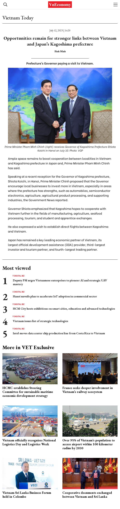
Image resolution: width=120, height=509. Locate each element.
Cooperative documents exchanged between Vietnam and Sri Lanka (87, 495)
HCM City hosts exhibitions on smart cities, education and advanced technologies (64, 308)
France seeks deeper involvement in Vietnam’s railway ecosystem (87, 390)
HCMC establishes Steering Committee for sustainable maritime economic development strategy (27, 392)
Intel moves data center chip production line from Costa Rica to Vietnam (59, 333)
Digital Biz (19, 275)
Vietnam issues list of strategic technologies (40, 321)
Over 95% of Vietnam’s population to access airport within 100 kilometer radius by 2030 (88, 444)
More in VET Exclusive (28, 347)
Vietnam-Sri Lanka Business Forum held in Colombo (26, 495)
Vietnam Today (17, 17)
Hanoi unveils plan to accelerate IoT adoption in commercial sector (55, 296)
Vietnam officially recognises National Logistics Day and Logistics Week (29, 442)
